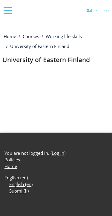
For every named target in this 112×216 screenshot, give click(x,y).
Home (10, 36)
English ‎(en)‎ (16, 178)
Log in (107, 10)
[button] (92, 10)
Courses (31, 36)
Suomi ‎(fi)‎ (19, 191)
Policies (12, 160)
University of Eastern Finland (39, 46)
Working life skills (64, 36)
